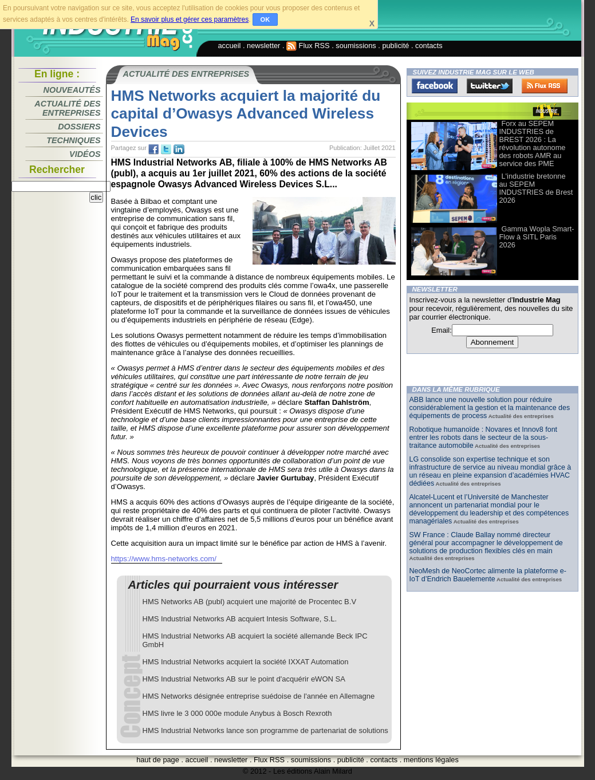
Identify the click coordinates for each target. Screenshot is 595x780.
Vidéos (84, 154)
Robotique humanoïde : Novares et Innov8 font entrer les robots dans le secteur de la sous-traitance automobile (483, 438)
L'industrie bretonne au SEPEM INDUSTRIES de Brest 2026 (536, 188)
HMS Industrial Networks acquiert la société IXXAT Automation (246, 661)
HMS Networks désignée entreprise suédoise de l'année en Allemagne (259, 696)
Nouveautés (72, 89)
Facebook (435, 85)
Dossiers (79, 126)
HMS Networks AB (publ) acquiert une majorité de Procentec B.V (250, 601)
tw (166, 149)
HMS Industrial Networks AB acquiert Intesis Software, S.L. (240, 618)
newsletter (263, 45)
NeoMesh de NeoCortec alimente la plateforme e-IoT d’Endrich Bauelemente (487, 575)
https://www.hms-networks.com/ (163, 558)
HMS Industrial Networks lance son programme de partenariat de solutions (265, 730)
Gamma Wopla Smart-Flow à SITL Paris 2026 (536, 236)
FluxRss (545, 85)
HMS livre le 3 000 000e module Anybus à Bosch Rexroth (237, 713)
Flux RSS (308, 45)
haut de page (157, 759)
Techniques (73, 140)
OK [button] (265, 19)
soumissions (356, 45)
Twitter (490, 85)
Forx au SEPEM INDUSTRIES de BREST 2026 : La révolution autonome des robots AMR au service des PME (532, 143)
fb (153, 149)
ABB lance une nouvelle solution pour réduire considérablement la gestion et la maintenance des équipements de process (489, 408)
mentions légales (431, 759)
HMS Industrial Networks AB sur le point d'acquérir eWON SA (244, 679)
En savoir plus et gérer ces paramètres (190, 19)
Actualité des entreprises (67, 108)
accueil (229, 45)
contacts (429, 45)
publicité (395, 45)
